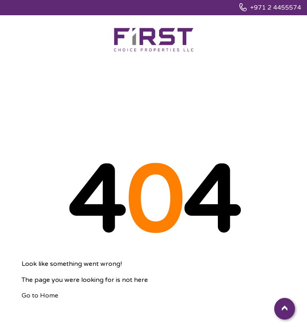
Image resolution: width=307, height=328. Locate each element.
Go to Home (40, 296)
